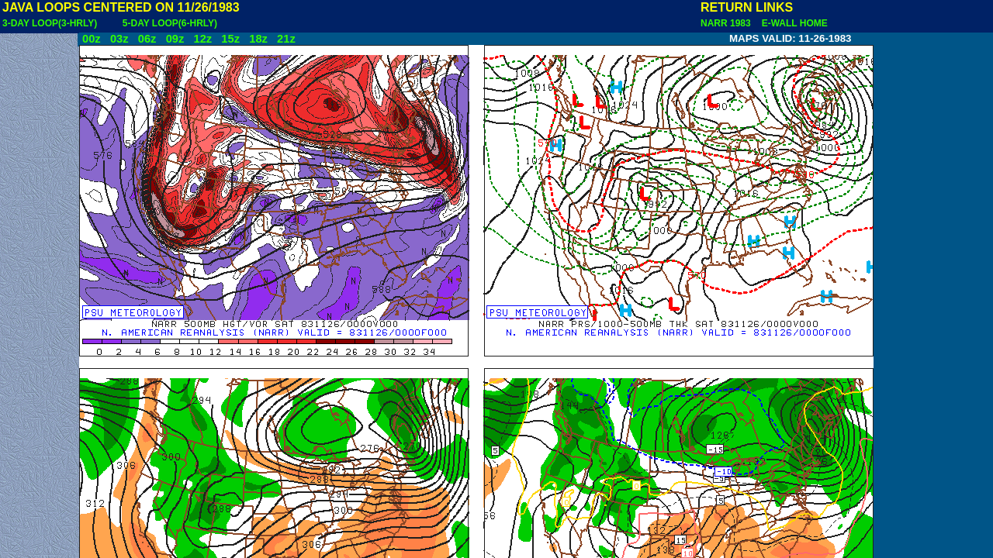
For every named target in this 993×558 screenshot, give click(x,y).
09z (175, 39)
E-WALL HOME (792, 23)
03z (119, 39)
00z (91, 39)
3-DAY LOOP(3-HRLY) (49, 23)
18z (258, 39)
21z (286, 39)
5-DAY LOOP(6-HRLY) (170, 23)
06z (147, 39)
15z (230, 39)
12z (202, 39)
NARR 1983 (727, 23)
